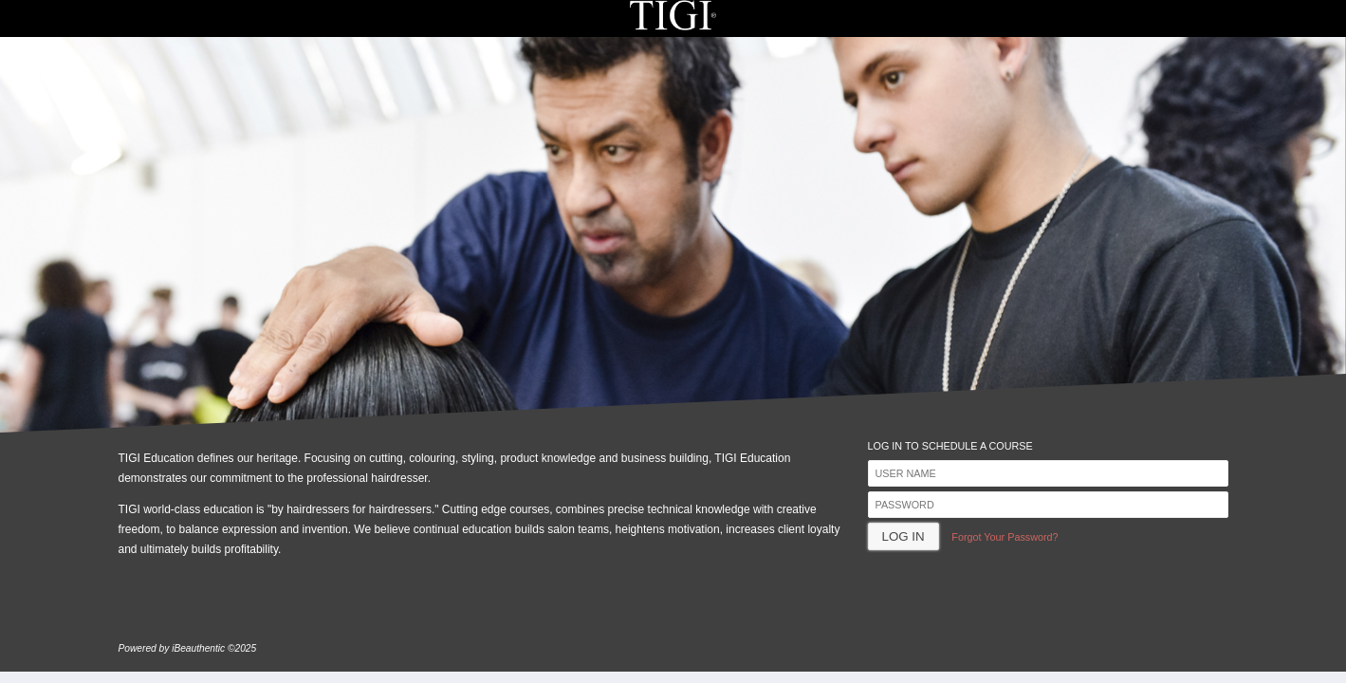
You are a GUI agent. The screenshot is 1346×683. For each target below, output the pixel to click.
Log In (903, 536)
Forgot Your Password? (1004, 537)
